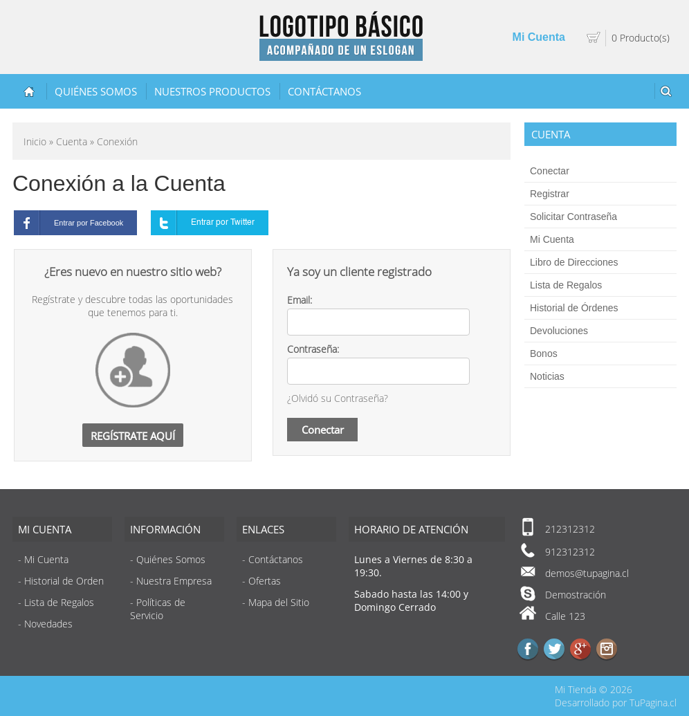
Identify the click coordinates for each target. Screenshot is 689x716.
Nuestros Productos (212, 91)
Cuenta (71, 141)
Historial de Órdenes (574, 307)
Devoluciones (559, 330)
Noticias (547, 376)
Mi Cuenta (539, 37)
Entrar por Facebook (68, 222)
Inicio (35, 141)
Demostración (575, 594)
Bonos (544, 353)
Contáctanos (324, 91)
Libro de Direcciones (574, 262)
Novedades (48, 623)
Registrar (549, 193)
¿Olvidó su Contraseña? (337, 398)
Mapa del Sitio (278, 602)
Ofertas (264, 580)
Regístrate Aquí (133, 436)
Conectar (549, 170)
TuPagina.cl (653, 702)
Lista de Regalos (566, 285)
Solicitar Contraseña (573, 216)
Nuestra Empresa (174, 580)
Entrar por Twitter (203, 222)
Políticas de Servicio (157, 609)
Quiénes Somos (96, 91)
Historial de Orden (64, 580)
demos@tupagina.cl (587, 573)
